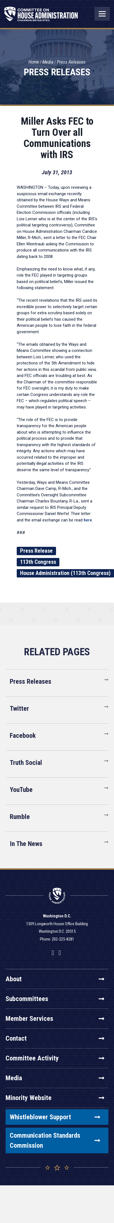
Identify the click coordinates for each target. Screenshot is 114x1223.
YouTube (21, 790)
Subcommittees (55, 999)
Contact (55, 1038)
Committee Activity (55, 1058)
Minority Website (55, 1098)
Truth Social (26, 763)
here (88, 520)
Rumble (20, 817)
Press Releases (71, 62)
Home (33, 62)
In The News (26, 844)
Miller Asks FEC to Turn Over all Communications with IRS (57, 138)
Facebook (23, 735)
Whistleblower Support (55, 1117)
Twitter (19, 708)
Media (48, 62)
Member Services (55, 1018)
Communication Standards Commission (55, 1140)
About (55, 979)
